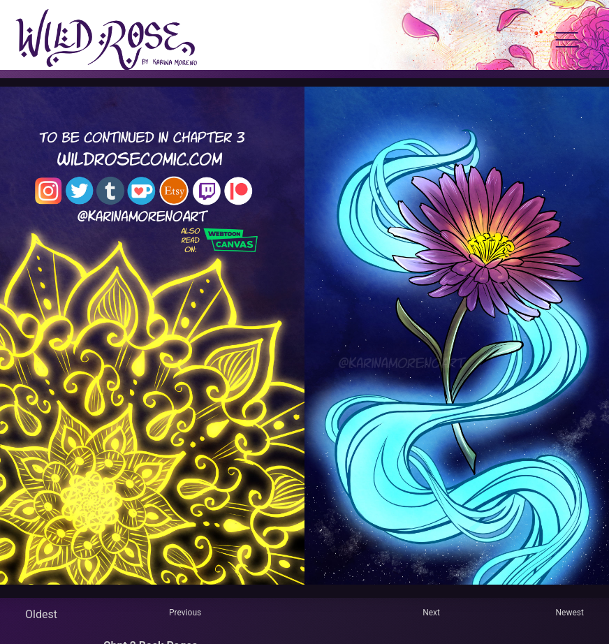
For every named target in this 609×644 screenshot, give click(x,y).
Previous (185, 612)
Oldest (41, 614)
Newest (570, 612)
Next (431, 612)
